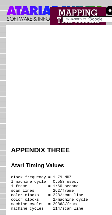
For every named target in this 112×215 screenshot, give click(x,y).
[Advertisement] (56, 86)
